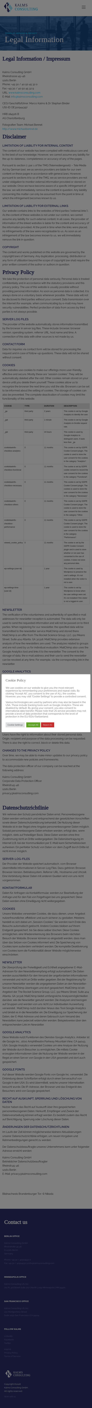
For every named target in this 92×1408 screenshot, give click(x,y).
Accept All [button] (33, 725)
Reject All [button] (47, 725)
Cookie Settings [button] (15, 725)
